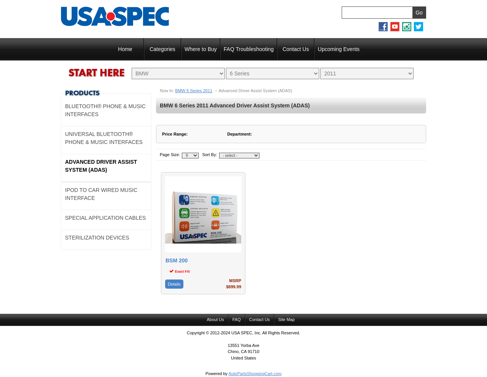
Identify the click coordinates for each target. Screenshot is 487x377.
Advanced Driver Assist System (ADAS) (101, 166)
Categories (162, 49)
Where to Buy (201, 49)
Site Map (286, 319)
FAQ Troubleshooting (249, 49)
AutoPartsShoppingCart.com (255, 373)
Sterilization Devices (97, 238)
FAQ (236, 319)
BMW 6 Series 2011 (193, 90)
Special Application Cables (105, 218)
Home (125, 49)
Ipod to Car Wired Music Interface (101, 194)
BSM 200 (177, 261)
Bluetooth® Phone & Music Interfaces (105, 110)
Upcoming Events (339, 49)
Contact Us (296, 49)
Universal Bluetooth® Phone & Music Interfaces (104, 138)
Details (174, 284)
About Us (215, 319)
